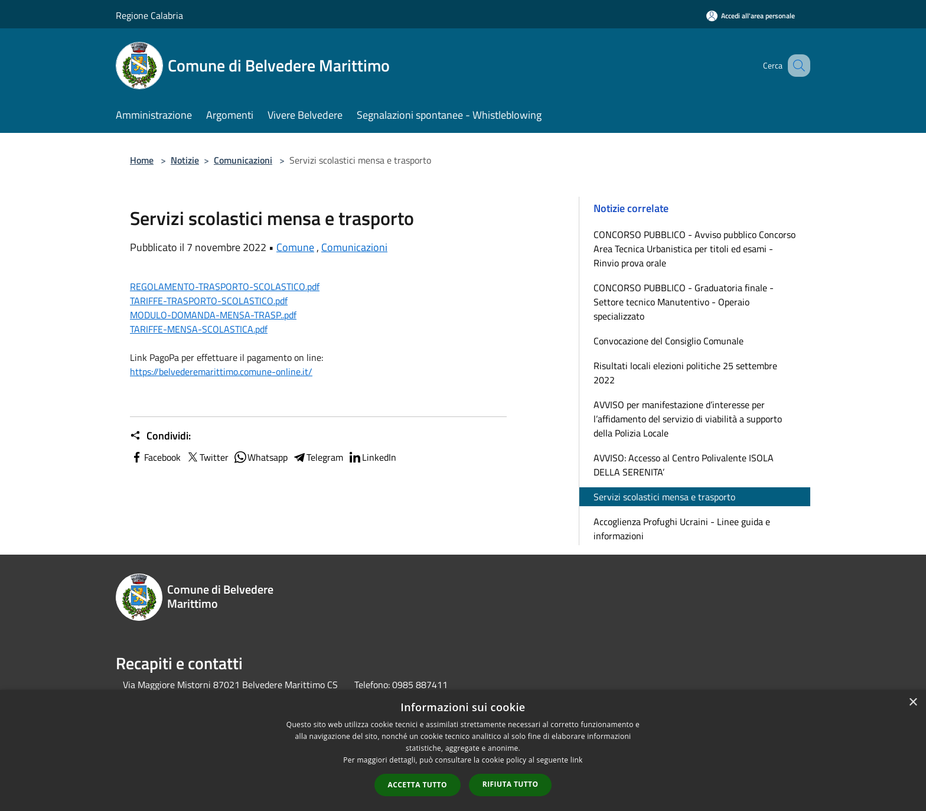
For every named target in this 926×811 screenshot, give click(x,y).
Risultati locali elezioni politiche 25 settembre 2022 (685, 373)
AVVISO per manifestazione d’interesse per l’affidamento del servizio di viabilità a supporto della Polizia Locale (688, 419)
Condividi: (160, 436)
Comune (295, 247)
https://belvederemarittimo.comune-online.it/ (221, 371)
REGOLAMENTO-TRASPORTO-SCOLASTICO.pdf (224, 286)
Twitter (207, 457)
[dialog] (463, 750)
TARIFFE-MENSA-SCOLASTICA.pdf (199, 329)
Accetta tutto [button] (417, 785)
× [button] (912, 702)
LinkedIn (372, 457)
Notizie (185, 160)
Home (142, 160)
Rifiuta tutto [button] (510, 784)
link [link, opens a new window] (576, 760)
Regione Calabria (149, 15)
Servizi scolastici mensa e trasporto (664, 497)
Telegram (317, 457)
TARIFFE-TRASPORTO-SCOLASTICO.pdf (209, 301)
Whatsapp (260, 457)
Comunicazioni (243, 160)
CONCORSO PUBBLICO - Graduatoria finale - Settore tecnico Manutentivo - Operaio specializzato (684, 302)
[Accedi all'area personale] (750, 16)
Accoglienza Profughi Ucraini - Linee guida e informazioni (682, 528)
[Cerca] (796, 65)
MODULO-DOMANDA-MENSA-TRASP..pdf (213, 315)
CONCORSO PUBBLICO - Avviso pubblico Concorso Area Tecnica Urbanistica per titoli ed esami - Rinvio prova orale (694, 248)
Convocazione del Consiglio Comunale (669, 341)
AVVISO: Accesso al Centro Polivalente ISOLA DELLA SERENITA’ (684, 465)
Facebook (155, 457)
